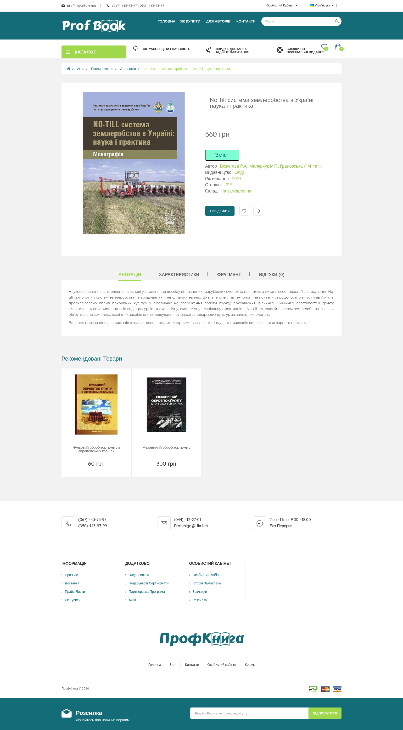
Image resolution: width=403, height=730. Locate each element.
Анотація (129, 274)
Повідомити (219, 211)
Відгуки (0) (272, 274)
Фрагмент (229, 274)
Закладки (199, 591)
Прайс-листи (75, 591)
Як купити (72, 600)
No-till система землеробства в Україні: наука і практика (186, 69)
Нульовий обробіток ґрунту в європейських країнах (96, 449)
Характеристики (179, 274)
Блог (173, 664)
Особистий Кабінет (207, 575)
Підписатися (325, 713)
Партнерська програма (147, 591)
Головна (154, 664)
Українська (322, 5)
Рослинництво (102, 69)
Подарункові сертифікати (149, 583)
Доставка (72, 583)
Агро (80, 69)
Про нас (71, 575)
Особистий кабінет (222, 664)
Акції (132, 600)
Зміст (222, 154)
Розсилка (199, 600)
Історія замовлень (206, 583)
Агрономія (128, 69)
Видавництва (139, 575)
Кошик (250, 664)
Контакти (192, 664)
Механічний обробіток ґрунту (166, 447)
